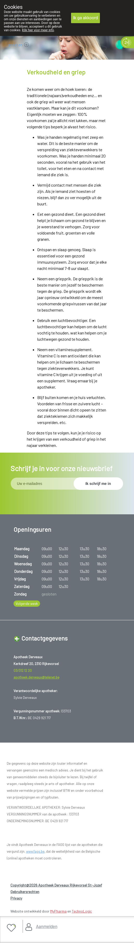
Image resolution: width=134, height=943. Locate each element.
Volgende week (27, 604)
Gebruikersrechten (24, 891)
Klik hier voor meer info (38, 30)
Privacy (16, 898)
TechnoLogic (82, 911)
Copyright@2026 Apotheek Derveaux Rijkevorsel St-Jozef (56, 885)
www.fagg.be (35, 851)
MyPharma (58, 911)
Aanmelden (46, 926)
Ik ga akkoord (85, 17)
